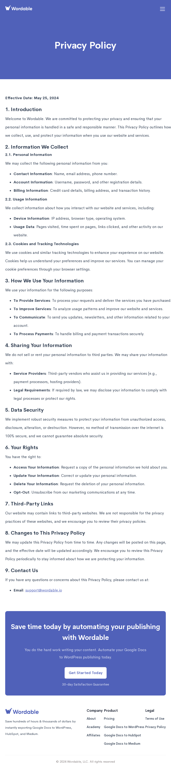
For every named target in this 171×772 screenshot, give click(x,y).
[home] (18, 9)
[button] (161, 9)
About (91, 719)
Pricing (109, 719)
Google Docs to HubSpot (122, 736)
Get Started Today (85, 672)
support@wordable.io (43, 590)
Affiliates (93, 736)
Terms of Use (154, 719)
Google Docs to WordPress (124, 727)
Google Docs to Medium (122, 744)
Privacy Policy (155, 727)
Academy (93, 727)
